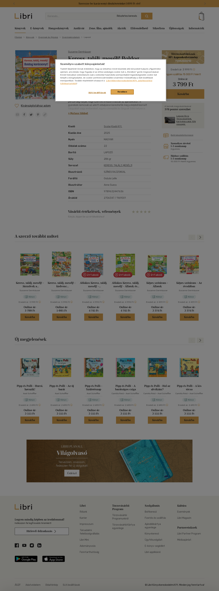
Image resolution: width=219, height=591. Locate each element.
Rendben (122, 92)
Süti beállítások (97, 92)
